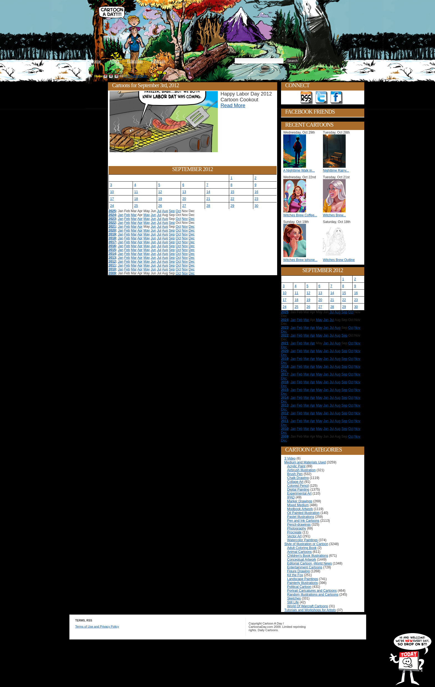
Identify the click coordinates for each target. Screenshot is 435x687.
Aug (165, 211)
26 (160, 206)
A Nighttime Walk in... (299, 170)
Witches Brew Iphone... (300, 260)
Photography (296, 528)
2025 (112, 211)
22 (232, 199)
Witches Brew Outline (339, 260)
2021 (112, 227)
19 (160, 199)
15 (232, 192)
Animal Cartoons (299, 552)
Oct (178, 211)
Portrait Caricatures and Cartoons (312, 591)
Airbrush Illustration (301, 470)
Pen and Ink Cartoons (303, 521)
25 (136, 206)
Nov (185, 219)
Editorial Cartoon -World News (309, 563)
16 (256, 192)
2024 (112, 215)
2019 (112, 234)
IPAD (291, 497)
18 (136, 199)
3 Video (289, 458)
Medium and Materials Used (305, 462)
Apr (140, 219)
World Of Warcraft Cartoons (307, 606)
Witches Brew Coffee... (300, 215)
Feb (127, 215)
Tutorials (157, 61)
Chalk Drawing (298, 478)
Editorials (135, 61)
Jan (120, 215)
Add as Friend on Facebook (336, 97)
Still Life (293, 602)
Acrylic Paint (296, 466)
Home (95, 61)
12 (160, 192)
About (114, 61)
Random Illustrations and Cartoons (312, 594)
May (146, 215)
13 (184, 192)
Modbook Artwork (300, 509)
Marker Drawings (299, 501)
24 (112, 206)
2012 (127, 76)
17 (112, 199)
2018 (112, 238)
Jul (159, 211)
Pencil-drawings (299, 524)
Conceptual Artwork (301, 559)
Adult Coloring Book (302, 548)
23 (256, 199)
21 (208, 199)
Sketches (294, 598)
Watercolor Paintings (302, 540)
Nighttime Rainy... (336, 170)
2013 (112, 258)
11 (136, 192)
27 (184, 206)
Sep (172, 211)
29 (232, 206)
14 (208, 192)
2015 (112, 250)
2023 (112, 219)
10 (112, 192)
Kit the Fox (295, 575)
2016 (112, 246)
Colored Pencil (298, 486)
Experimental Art (299, 493)
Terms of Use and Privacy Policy (97, 626)
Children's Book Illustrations (307, 556)
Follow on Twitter (321, 97)
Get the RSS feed (306, 97)
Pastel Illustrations (300, 517)
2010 (112, 269)
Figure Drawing (298, 571)
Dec (191, 219)
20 (184, 199)
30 (256, 206)
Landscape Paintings (302, 579)
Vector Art (294, 536)
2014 (112, 254)
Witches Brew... (334, 215)
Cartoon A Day (182, 18)
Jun (153, 215)
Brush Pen (295, 474)
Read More (233, 105)
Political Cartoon (299, 587)
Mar (134, 215)
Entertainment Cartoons (304, 567)
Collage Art (295, 482)
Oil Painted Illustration (303, 513)
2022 (112, 223)
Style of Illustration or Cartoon (306, 544)
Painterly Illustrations (302, 583)
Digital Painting (298, 490)
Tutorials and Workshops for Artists (310, 610)
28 (208, 206)
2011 (112, 265)
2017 (112, 242)
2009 (112, 273)
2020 (112, 230)
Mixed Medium (298, 505)
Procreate (294, 532)
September (139, 76)
